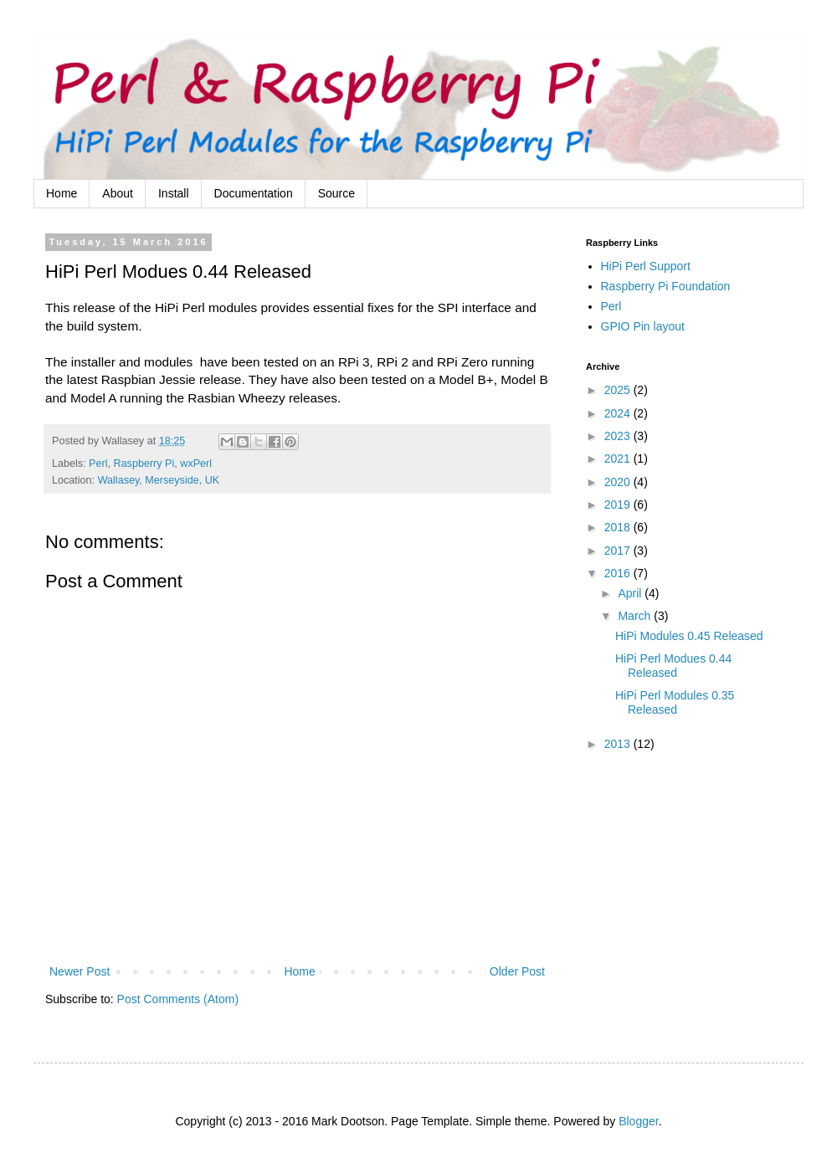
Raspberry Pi (144, 463)
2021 (619, 458)
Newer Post (79, 971)
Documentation (253, 193)
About (117, 193)
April (631, 593)
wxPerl (196, 463)
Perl (98, 463)
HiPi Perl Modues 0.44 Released (673, 665)
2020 (619, 482)
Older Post (517, 971)
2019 (619, 504)
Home (61, 193)
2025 (619, 390)
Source (336, 193)
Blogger (638, 1121)
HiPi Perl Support (646, 266)
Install (173, 193)
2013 (619, 744)
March (636, 615)
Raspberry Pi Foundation (666, 286)
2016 (619, 573)
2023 (619, 436)
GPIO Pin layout (643, 326)
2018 (619, 527)
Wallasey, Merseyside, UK (159, 480)
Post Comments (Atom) (178, 999)
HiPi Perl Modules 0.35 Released (674, 702)
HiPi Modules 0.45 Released (689, 636)
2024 (619, 413)
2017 (619, 550)
